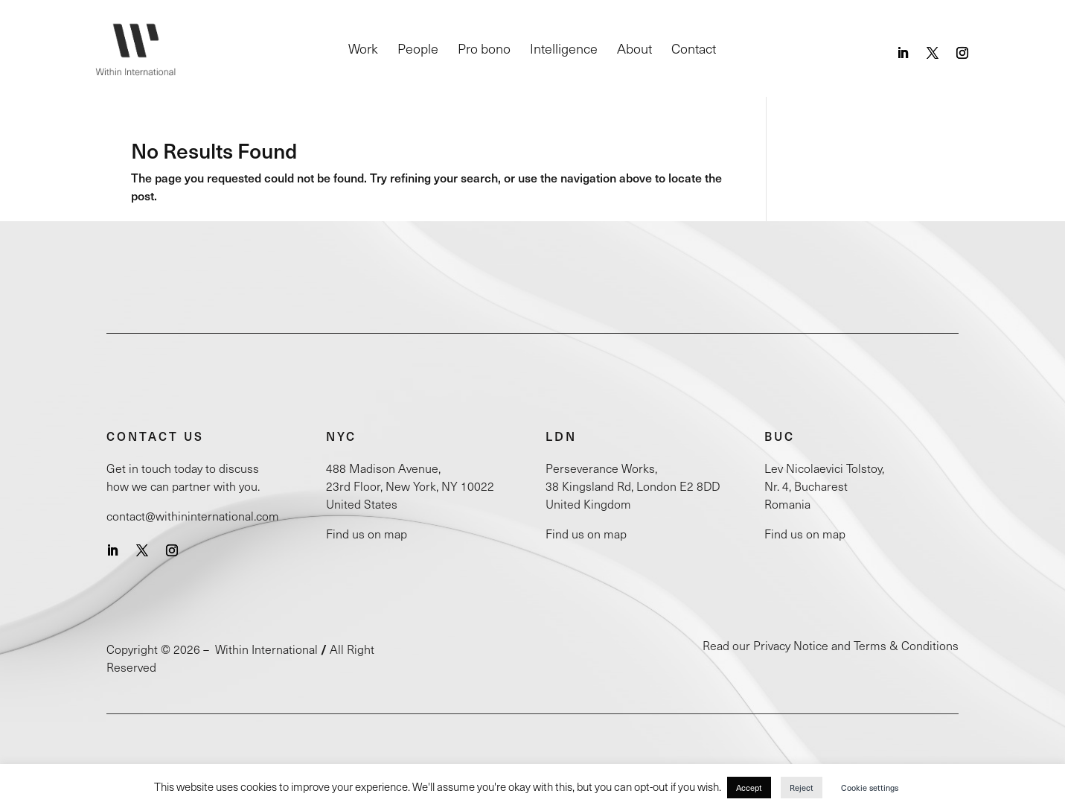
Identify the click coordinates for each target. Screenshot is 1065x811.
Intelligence (564, 50)
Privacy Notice (790, 645)
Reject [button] (801, 787)
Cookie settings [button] (869, 787)
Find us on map (366, 533)
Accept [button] (749, 787)
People (417, 50)
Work (363, 50)
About (634, 50)
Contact (693, 50)
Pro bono (484, 50)
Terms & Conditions (906, 645)
